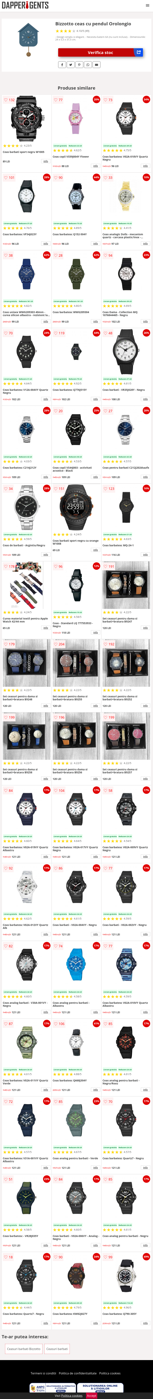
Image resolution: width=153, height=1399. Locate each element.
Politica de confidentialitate (78, 1373)
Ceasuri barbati (57, 1349)
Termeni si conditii (43, 1373)
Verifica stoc (115, 52)
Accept (91, 1396)
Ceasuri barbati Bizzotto (23, 1349)
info (46, 161)
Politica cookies (110, 1373)
